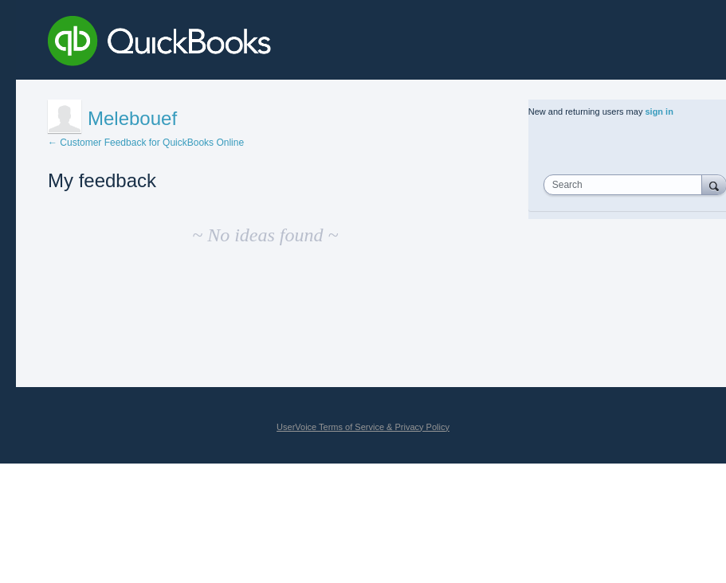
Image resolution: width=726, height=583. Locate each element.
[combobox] (626, 184)
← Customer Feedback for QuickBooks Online (146, 142)
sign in (659, 111)
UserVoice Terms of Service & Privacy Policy (363, 427)
